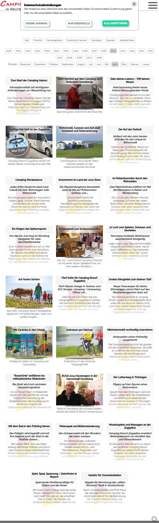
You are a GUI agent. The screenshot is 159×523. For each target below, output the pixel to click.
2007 (89, 57)
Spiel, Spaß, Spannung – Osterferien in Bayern (54, 475)
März (123, 64)
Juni (98, 64)
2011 (151, 51)
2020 (65, 51)
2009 (69, 57)
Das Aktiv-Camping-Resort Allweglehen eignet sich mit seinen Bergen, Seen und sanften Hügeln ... (29, 313)
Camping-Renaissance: (29, 179)
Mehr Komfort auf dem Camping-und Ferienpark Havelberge (79, 80)
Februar (134, 64)
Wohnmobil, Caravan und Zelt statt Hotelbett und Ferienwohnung (79, 129)
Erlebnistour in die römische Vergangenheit (79, 363)
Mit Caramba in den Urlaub (29, 330)
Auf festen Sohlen (29, 279)
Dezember (25, 64)
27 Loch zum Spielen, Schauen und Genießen (130, 229)
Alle (27, 40)
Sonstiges (97, 40)
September (67, 64)
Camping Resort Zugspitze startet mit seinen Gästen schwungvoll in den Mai (29, 162)
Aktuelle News (127, 40)
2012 (141, 51)
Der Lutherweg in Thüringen (130, 377)
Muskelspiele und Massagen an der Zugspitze (130, 426)
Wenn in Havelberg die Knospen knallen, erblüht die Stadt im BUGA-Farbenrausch (79, 410)
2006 (99, 57)
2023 (37, 51)
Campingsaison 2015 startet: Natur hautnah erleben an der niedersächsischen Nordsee (79, 163)
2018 (85, 51)
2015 (113, 51)
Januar (145, 64)
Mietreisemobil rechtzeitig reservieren (130, 329)
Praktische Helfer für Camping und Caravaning (29, 363)
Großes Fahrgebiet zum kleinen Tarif (130, 279)
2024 (28, 51)
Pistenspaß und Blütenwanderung (79, 426)
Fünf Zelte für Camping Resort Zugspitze (79, 279)
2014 (122, 51)
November (39, 64)
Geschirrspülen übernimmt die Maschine (79, 111)
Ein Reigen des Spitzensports (29, 228)
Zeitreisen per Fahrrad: (79, 330)
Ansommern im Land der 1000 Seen (79, 179)
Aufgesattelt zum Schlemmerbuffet (79, 228)
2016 (104, 51)
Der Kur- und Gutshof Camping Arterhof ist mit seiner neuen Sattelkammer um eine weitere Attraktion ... (79, 263)
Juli (90, 64)
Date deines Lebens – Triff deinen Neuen (130, 80)
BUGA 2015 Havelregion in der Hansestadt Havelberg (79, 377)
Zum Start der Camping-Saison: (29, 80)
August (80, 64)
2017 (94, 51)
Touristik (37, 40)
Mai (106, 64)
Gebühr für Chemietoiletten (104, 475)
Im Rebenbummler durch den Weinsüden (130, 180)
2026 (8, 51)
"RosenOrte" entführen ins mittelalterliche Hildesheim (29, 377)
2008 (79, 57)
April (114, 64)
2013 (132, 51)
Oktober (53, 64)
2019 (75, 51)
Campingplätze (54, 40)
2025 (18, 51)
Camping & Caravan (77, 40)
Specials (110, 40)
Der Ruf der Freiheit (129, 129)
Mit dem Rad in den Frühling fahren (29, 426)
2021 (56, 51)
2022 (47, 51)
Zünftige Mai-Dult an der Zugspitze (29, 129)
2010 (59, 57)
